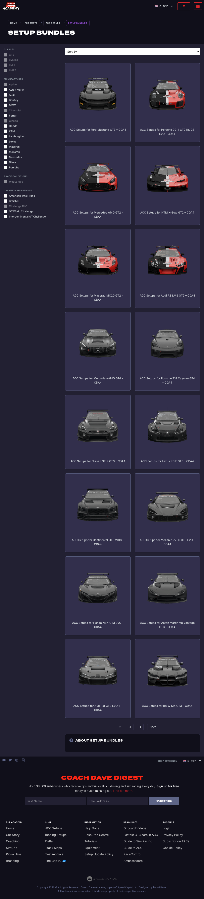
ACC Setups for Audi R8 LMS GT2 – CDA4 (167, 295)
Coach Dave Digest (102, 778)
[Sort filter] (132, 51)
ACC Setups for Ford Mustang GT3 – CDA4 (98, 129)
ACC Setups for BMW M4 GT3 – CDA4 (167, 705)
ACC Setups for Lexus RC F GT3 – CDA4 (167, 461)
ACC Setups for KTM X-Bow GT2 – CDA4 (167, 212)
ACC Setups (53, 23)
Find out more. (123, 791)
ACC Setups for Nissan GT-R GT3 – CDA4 (98, 461)
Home (13, 23)
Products (31, 23)
